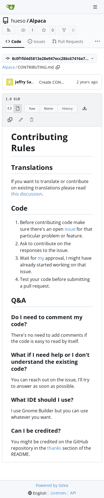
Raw (32, 108)
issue (70, 229)
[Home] (10, 7)
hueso (18, 20)
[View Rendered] (18, 108)
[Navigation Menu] (95, 6)
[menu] (37, 493)
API (73, 492)
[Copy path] (58, 67)
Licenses (58, 492)
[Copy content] (10, 120)
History (67, 108)
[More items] (97, 41)
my (41, 258)
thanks (54, 448)
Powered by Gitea (52, 485)
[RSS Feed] (8, 30)
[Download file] (84, 108)
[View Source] (10, 108)
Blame (48, 108)
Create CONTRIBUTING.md (63, 82)
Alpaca (37, 20)
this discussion (26, 194)
